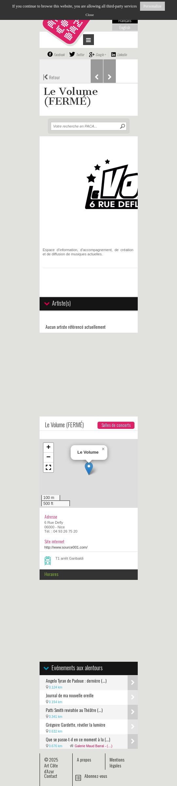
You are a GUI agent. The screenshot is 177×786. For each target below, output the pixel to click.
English (124, 27)
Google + (101, 54)
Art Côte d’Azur (51, 768)
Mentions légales (117, 762)
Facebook (59, 54)
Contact (50, 775)
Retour (51, 76)
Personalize (152, 6)
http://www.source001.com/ (66, 547)
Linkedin (122, 54)
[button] (89, 468)
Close (89, 15)
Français (124, 20)
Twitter (80, 54)
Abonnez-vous (95, 775)
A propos (84, 759)
